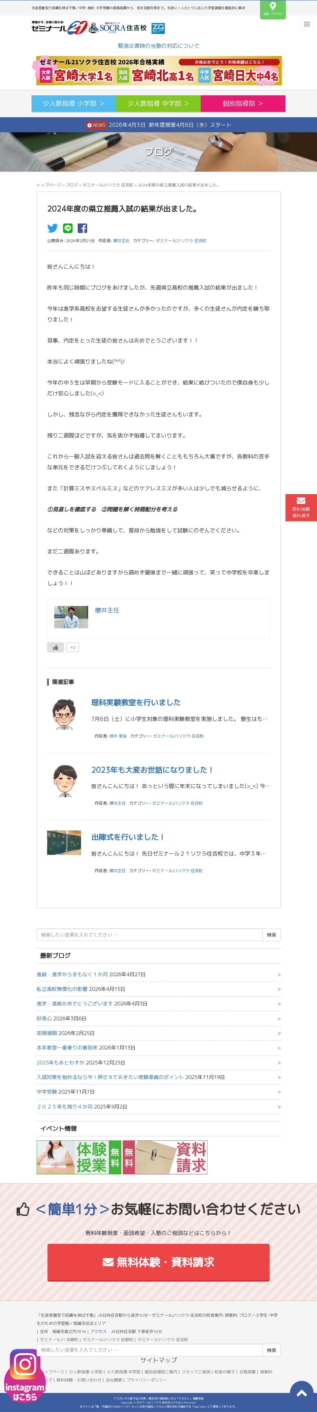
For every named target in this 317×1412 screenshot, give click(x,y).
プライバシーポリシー (146, 1380)
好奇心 (44, 1018)
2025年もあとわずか (60, 1062)
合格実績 (247, 1372)
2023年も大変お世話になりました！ (153, 770)
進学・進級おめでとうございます (75, 1003)
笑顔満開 (47, 1033)
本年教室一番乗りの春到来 (67, 1047)
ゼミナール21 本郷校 (59, 1339)
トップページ (49, 185)
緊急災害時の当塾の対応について (158, 46)
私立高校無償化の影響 (62, 989)
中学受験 (47, 1091)
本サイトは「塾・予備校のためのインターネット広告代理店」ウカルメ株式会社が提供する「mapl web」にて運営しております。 (158, 1407)
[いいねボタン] (55, 647)
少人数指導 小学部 (85, 1372)
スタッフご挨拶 (196, 1372)
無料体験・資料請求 (158, 1262)
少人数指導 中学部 (123, 1372)
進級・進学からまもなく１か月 (72, 974)
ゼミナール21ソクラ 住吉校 (108, 185)
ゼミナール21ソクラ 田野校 (108, 1339)
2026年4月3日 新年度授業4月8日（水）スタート (159, 125)
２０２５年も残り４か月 (65, 1106)
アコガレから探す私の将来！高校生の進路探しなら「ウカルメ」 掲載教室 (159, 1398)
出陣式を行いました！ (128, 837)
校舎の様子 (225, 1372)
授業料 (266, 1372)
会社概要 (114, 1380)
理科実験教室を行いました (136, 702)
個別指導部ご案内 (161, 1372)
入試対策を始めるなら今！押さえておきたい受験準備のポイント (110, 1077)
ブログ (72, 185)
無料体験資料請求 (301, 507)
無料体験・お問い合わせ (79, 1380)
